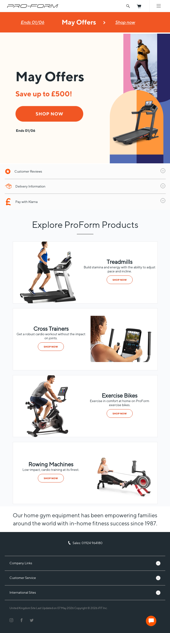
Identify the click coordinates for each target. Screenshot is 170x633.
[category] (123, 361)
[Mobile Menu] (158, 6)
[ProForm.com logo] (33, 6)
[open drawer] (163, 170)
